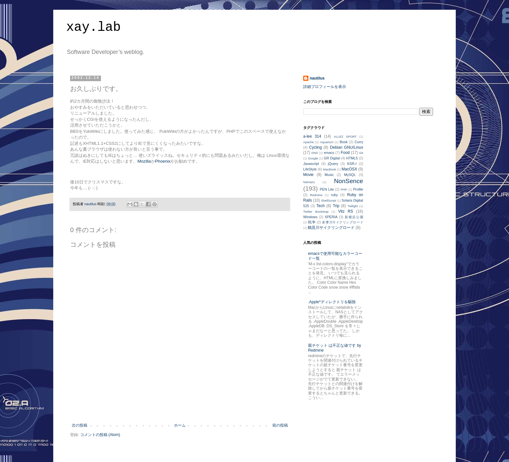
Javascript (311, 164)
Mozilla (144, 161)
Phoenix (163, 161)
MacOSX (349, 169)
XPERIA (331, 217)
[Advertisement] (180, 405)
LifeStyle (310, 169)
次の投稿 (79, 425)
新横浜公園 (354, 217)
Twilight (352, 206)
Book (344, 142)
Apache (308, 142)
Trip (336, 206)
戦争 (312, 222)
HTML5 (352, 158)
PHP (344, 189)
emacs (329, 153)
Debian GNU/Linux (346, 147)
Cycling (315, 147)
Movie (308, 174)
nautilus (317, 78)
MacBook (329, 169)
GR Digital (332, 158)
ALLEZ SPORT (345, 136)
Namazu (309, 182)
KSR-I (351, 164)
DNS (314, 153)
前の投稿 (280, 425)
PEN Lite (327, 189)
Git (361, 153)
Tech (321, 206)
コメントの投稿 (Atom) (100, 434)
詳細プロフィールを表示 (324, 86)
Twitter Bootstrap (316, 211)
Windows (310, 217)
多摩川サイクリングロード (342, 222)
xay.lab (93, 27)
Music (329, 175)
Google (313, 158)
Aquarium (326, 142)
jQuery (333, 164)
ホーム (180, 425)
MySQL (350, 175)
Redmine (316, 195)
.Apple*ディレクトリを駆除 (332, 302)
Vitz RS (345, 211)
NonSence (348, 181)
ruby (334, 195)
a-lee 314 (312, 136)
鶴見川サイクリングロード (331, 227)
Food (345, 152)
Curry (358, 142)
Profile (358, 189)
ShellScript (328, 200)
